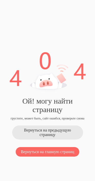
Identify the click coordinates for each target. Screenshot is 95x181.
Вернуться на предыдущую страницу (47, 132)
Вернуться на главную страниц (47, 152)
